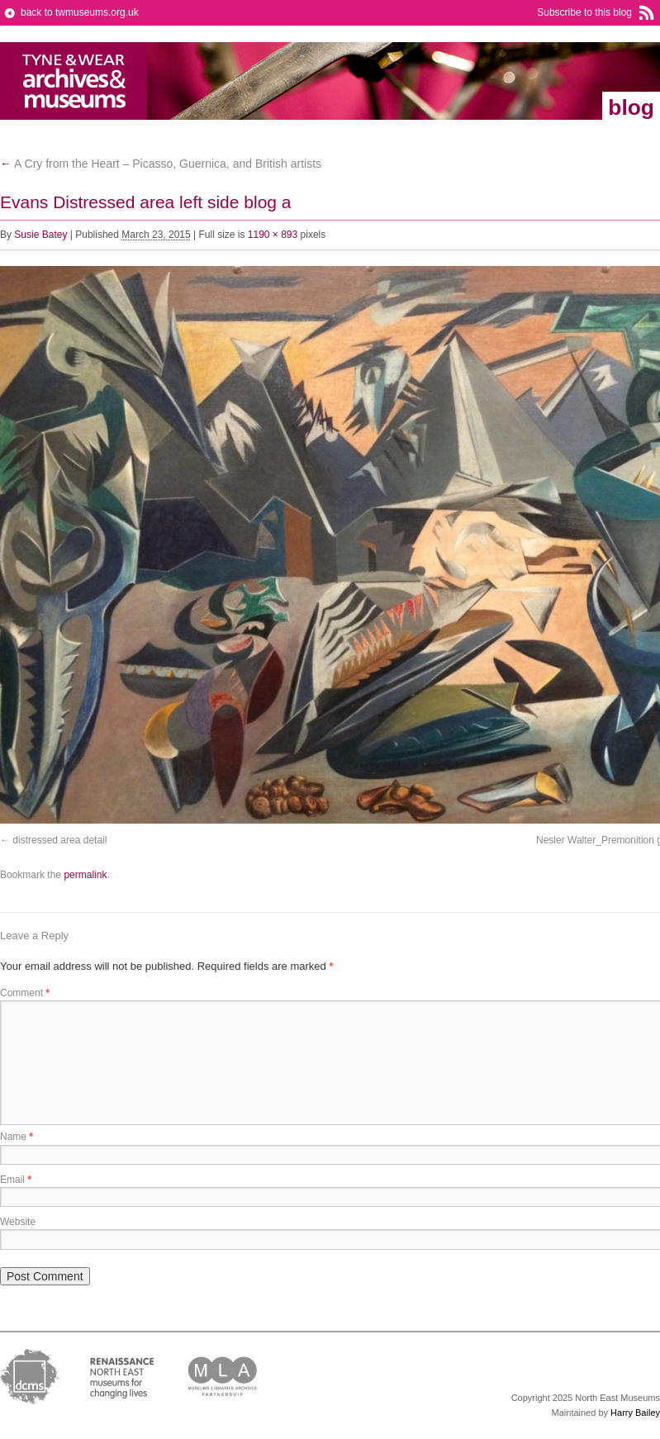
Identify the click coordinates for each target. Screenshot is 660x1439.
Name (16, 1136)
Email (15, 1179)
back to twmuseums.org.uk (80, 12)
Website (18, 1222)
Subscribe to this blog (584, 12)
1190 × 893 (272, 234)
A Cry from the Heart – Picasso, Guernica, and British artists (160, 163)
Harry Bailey (635, 1413)
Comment (25, 993)
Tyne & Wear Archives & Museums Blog (74, 81)
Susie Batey (40, 234)
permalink (85, 875)
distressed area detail (59, 840)
